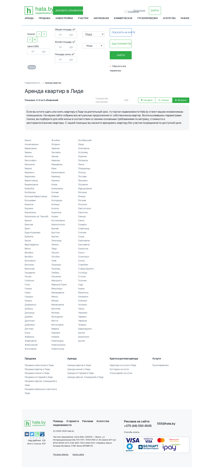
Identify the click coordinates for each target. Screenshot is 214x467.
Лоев (53, 260)
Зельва (54, 156)
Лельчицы (56, 240)
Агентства (169, 18)
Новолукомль (58, 345)
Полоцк (82, 172)
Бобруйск (29, 188)
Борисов (29, 204)
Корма (54, 216)
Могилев (55, 308)
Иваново (55, 160)
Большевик (30, 200)
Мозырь (55, 312)
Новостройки (64, 18)
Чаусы (81, 308)
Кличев (55, 192)
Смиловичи (84, 240)
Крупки (55, 236)
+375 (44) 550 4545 (138, 426)
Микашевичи (57, 292)
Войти (155, 10)
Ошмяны (82, 156)
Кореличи (56, 212)
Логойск (55, 256)
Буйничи (29, 236)
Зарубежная (101, 18)
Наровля (55, 333)
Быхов (28, 240)
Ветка (27, 248)
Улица (32, 67)
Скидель (82, 224)
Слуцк (81, 236)
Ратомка (82, 192)
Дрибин (29, 316)
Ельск (28, 333)
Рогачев (82, 200)
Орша (81, 144)
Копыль (55, 208)
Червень (82, 316)
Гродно (28, 300)
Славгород (83, 228)
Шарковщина (84, 329)
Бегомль (29, 156)
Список (164, 100)
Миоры (55, 300)
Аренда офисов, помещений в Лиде (85, 377)
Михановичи (57, 304)
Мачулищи (56, 288)
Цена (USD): (33, 46)
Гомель (28, 288)
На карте (146, 100)
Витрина (180, 100)
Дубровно (30, 325)
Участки (83, 18)
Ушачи (81, 288)
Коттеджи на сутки (119, 369)
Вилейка (29, 252)
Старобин (83, 264)
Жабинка (29, 337)
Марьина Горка (59, 284)
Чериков (82, 320)
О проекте (72, 421)
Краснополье (58, 224)
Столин (82, 276)
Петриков (83, 160)
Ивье (53, 168)
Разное (185, 18)
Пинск (81, 164)
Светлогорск (84, 208)
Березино (29, 172)
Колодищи (56, 200)
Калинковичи (58, 172)
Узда (80, 284)
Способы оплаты (131, 432)
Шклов (81, 333)
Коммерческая (123, 18)
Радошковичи (85, 188)
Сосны (81, 260)
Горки (28, 292)
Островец (83, 152)
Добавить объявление (69, 10)
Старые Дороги (86, 268)
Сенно (81, 220)
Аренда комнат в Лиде (78, 369)
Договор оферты (60, 454)
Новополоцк (57, 349)
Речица (81, 196)
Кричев (55, 228)
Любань (55, 272)
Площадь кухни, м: (65, 54)
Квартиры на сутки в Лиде (123, 365)
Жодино (55, 144)
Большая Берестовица (36, 196)
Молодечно (57, 316)
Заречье (55, 148)
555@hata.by (166, 423)
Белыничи (30, 164)
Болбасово (30, 192)
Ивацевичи (56, 164)
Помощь (58, 421)
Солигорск (83, 256)
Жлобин (55, 140)
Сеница (82, 216)
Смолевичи (84, 244)
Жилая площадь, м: (65, 42)
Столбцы (82, 272)
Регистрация (139, 10)
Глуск (27, 284)
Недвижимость (32, 83)
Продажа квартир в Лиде (37, 369)
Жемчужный (31, 345)
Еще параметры (121, 43)
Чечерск (82, 325)
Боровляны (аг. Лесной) (36, 216)
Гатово (28, 276)
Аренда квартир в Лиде (79, 365)
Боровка (29, 208)
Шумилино (83, 337)
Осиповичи (83, 148)
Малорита (56, 280)
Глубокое (29, 280)
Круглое (55, 232)
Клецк (54, 184)
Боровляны (30, 212)
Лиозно (55, 252)
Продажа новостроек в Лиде (39, 365)
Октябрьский (84, 140)
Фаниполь (83, 292)
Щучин (81, 341)
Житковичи (30, 349)
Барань (28, 152)
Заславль (56, 152)
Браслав (29, 224)
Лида (54, 248)
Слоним (82, 232)
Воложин (29, 264)
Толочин (82, 280)
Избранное (126, 11)
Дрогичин (30, 320)
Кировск (55, 180)
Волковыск (30, 260)
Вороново (30, 268)
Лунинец (55, 268)
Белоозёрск (31, 160)
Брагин (28, 220)
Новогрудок (57, 341)
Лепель (55, 244)
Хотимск (82, 304)
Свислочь (83, 212)
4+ (35, 39)
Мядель (55, 329)
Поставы (82, 176)
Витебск (29, 256)
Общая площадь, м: (65, 29)
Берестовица (31, 180)
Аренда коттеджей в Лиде (80, 373)
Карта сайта (78, 454)
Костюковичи (58, 220)
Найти (121, 55)
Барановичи (31, 148)
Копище (55, 204)
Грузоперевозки (147, 18)
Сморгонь (83, 248)
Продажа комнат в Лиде (37, 373)
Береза (28, 168)
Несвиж (55, 337)
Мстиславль (57, 325)
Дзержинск (30, 304)
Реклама (87, 421)
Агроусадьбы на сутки (121, 373)
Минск (28, 140)
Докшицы (29, 312)
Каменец (55, 176)
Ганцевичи (30, 272)
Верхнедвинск (32, 244)
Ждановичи (31, 341)
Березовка (30, 176)
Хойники (82, 300)
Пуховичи (83, 184)
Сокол (81, 252)
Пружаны (82, 180)
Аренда (29, 18)
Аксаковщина (31, 144)
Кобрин (55, 196)
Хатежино (83, 296)
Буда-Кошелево (32, 232)
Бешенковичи (31, 184)
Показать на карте (122, 32)
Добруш (29, 308)
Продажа (44, 18)
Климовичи (57, 188)
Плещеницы (84, 168)
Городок (29, 296)
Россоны (82, 204)
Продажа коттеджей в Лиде (39, 377)
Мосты (54, 320)
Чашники (82, 312)
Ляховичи (56, 276)
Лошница (56, 264)
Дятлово (29, 329)
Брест (28, 228)
